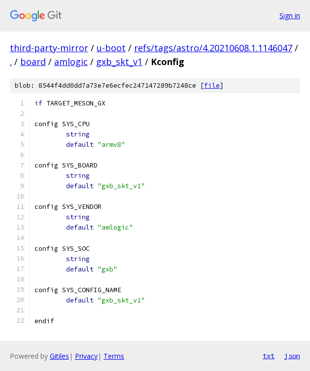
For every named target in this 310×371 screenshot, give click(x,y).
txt (269, 355)
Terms (113, 356)
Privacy (86, 356)
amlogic (71, 61)
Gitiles (59, 356)
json (292, 355)
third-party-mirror (49, 48)
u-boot (111, 48)
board (33, 61)
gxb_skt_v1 (119, 61)
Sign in (289, 15)
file (212, 85)
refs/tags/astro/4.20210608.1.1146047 (213, 48)
